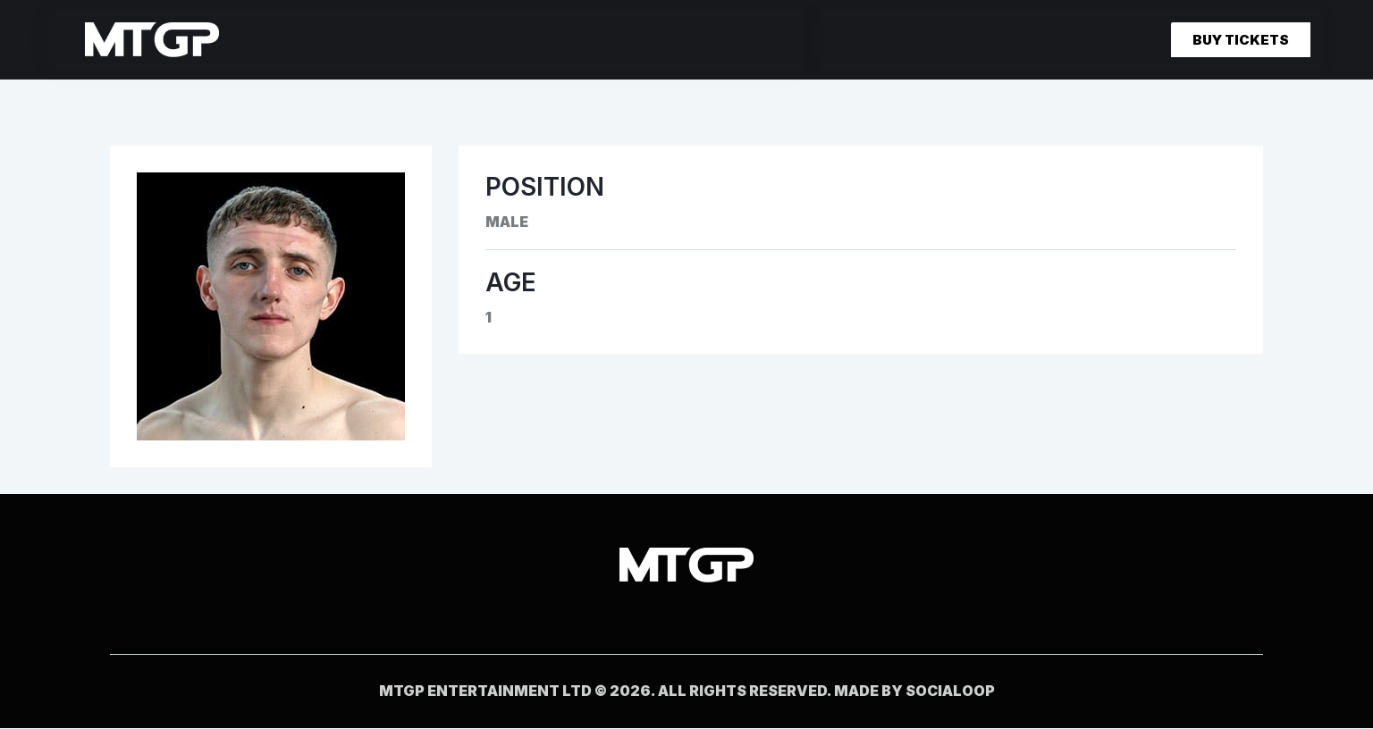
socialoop (950, 691)
